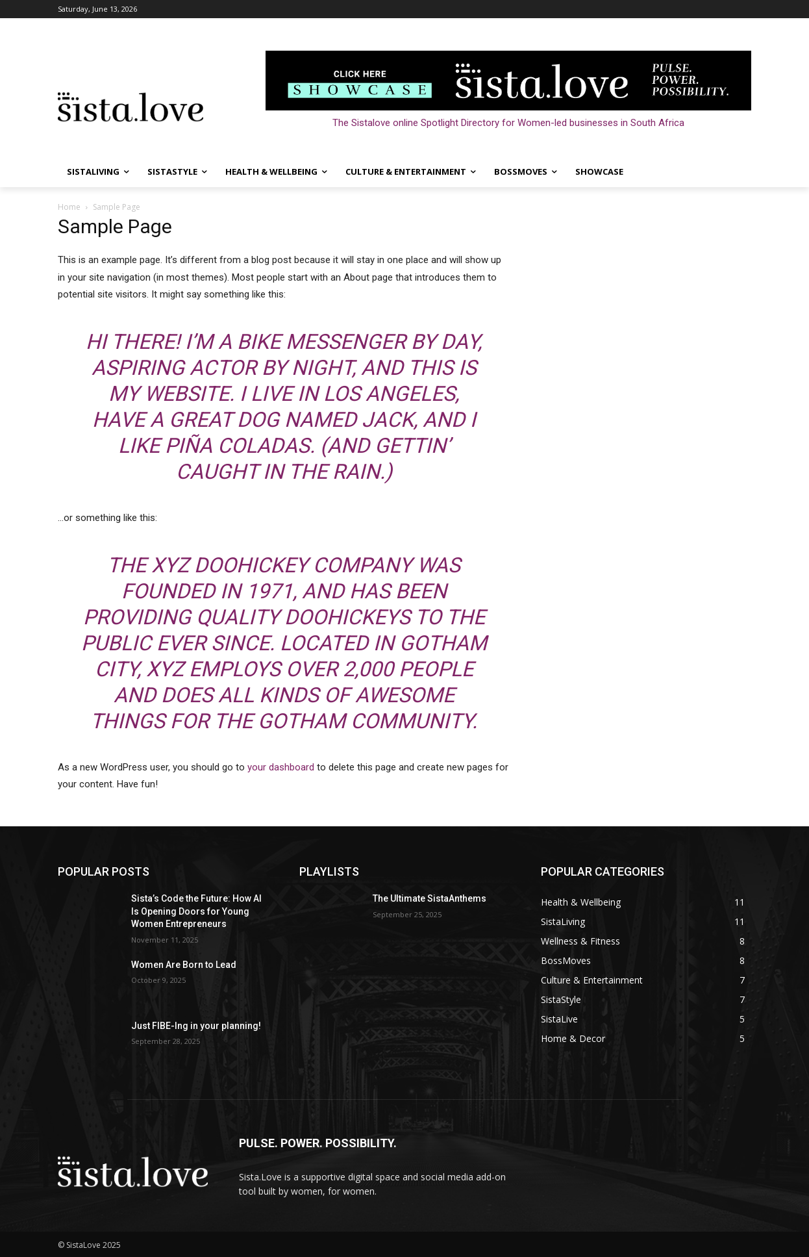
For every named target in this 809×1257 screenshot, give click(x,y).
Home (69, 206)
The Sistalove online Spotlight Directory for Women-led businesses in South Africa (508, 123)
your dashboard (280, 767)
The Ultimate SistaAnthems (429, 898)
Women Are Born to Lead (183, 964)
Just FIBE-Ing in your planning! (196, 1026)
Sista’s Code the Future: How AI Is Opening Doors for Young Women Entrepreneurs (196, 911)
